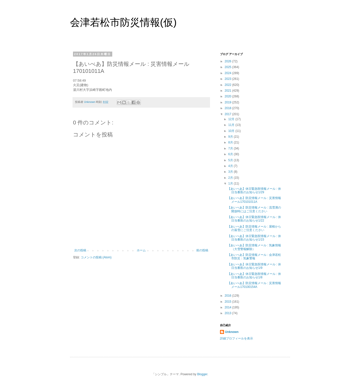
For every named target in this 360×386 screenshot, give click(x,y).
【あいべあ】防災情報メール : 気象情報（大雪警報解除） (254, 247)
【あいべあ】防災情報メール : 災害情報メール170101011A (254, 199)
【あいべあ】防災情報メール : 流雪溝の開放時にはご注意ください (254, 209)
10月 (232, 131)
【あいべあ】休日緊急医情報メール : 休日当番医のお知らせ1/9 (254, 266)
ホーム (141, 250)
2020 (228, 96)
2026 (228, 61)
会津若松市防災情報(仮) (123, 22)
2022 (228, 85)
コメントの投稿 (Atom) (96, 257)
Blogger (202, 374)
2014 (228, 307)
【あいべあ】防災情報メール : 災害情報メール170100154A (254, 284)
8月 (231, 142)
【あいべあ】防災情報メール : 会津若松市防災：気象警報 (254, 256)
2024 (228, 73)
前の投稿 (202, 250)
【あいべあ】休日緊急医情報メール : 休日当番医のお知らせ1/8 (254, 275)
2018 (228, 108)
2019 (228, 102)
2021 (228, 90)
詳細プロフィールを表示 (236, 338)
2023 (228, 79)
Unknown (231, 332)
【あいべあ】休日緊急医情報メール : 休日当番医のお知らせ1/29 (254, 190)
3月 (231, 171)
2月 (231, 177)
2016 (228, 295)
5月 (231, 160)
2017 (228, 114)
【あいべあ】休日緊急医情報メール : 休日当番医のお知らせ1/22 (254, 218)
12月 (232, 119)
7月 (231, 148)
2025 (228, 67)
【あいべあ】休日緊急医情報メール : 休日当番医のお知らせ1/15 (254, 237)
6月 (231, 154)
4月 (231, 166)
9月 (231, 136)
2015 (228, 301)
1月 (231, 183)
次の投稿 (80, 250)
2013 (228, 313)
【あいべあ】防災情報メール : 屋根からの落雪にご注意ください (254, 228)
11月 (232, 125)
